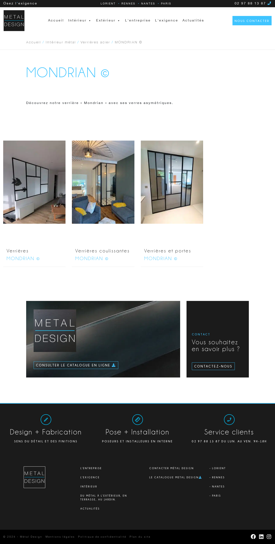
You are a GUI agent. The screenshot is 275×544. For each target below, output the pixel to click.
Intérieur (88, 486)
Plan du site (140, 537)
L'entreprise (138, 20)
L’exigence (90, 477)
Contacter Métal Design (171, 468)
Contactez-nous (213, 366)
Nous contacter (252, 20)
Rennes (128, 4)
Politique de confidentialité (102, 537)
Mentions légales (60, 537)
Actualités (193, 20)
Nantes (148, 4)
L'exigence (166, 20)
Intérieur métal (61, 41)
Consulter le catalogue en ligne (76, 365)
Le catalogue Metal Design (174, 477)
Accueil (56, 20)
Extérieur (108, 20)
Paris (166, 4)
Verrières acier (95, 41)
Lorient (108, 4)
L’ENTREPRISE (91, 468)
